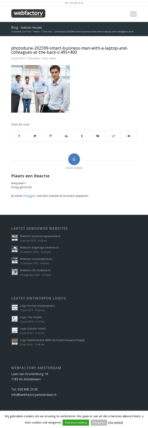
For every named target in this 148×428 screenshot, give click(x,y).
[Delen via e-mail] (129, 135)
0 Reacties (34, 58)
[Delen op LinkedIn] (66, 135)
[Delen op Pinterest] (50, 135)
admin (52, 58)
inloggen (29, 196)
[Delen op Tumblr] (82, 135)
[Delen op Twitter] (35, 135)
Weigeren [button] (99, 422)
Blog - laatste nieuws (26, 27)
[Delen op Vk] (97, 135)
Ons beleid (115, 422)
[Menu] (131, 14)
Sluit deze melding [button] (76, 422)
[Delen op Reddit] (113, 135)
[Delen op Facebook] (19, 135)
